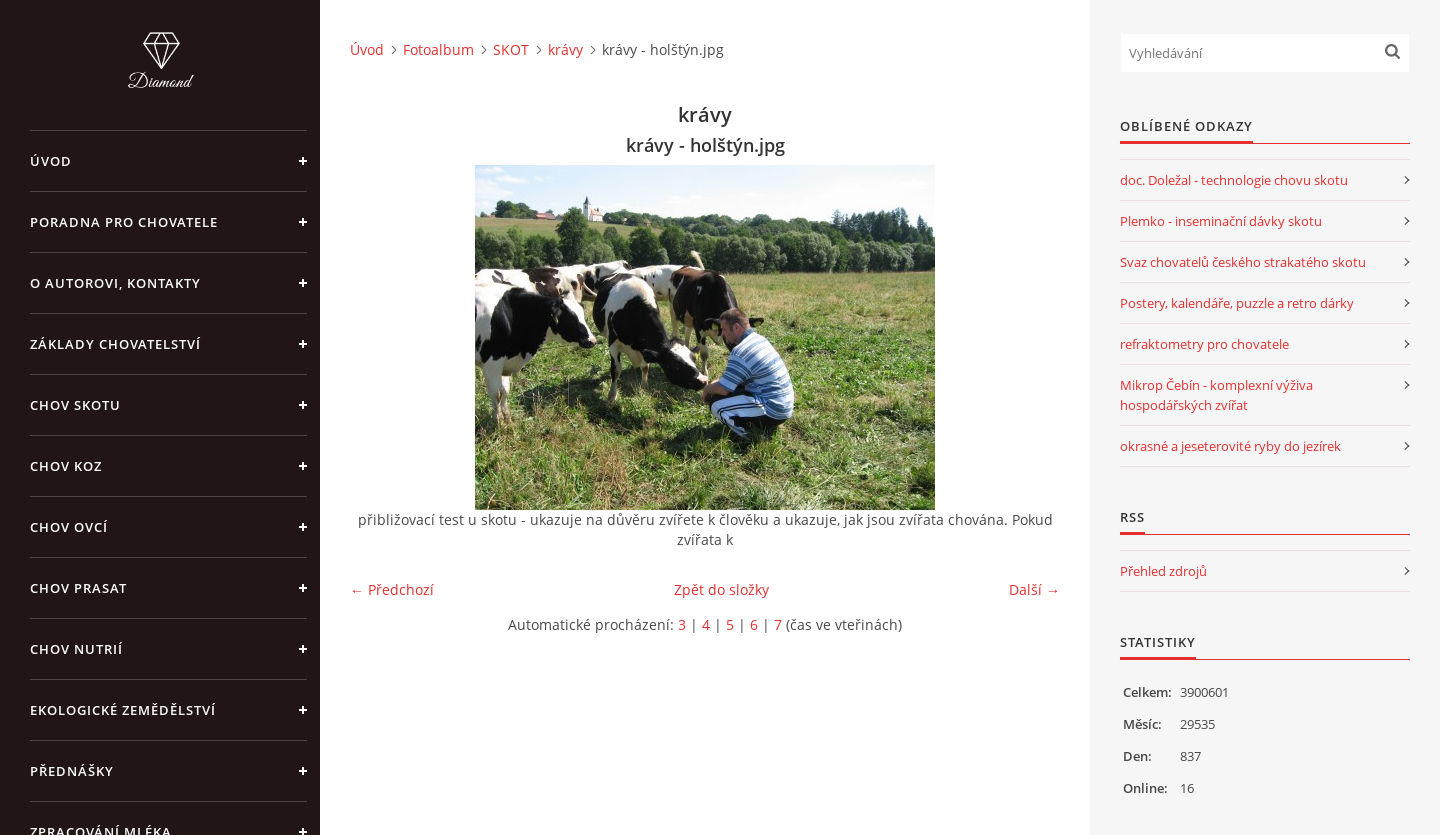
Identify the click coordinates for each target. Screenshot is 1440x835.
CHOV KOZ (66, 466)
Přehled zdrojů (1163, 571)
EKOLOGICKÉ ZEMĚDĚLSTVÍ (123, 710)
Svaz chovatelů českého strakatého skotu (1243, 262)
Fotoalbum (438, 49)
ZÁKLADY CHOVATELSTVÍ (115, 344)
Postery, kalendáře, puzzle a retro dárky (1237, 303)
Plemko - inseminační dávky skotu (1221, 221)
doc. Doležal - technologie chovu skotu (1234, 180)
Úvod (51, 161)
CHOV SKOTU (75, 405)
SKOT (511, 49)
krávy (565, 49)
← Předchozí (392, 589)
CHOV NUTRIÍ (76, 649)
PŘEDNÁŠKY (72, 771)
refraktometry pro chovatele (1204, 344)
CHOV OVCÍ (69, 527)
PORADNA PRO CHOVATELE (124, 222)
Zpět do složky (721, 589)
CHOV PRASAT (78, 588)
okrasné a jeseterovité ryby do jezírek (1230, 446)
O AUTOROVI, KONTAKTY (115, 283)
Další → (1034, 589)
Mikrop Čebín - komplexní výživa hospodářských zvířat (1216, 395)
